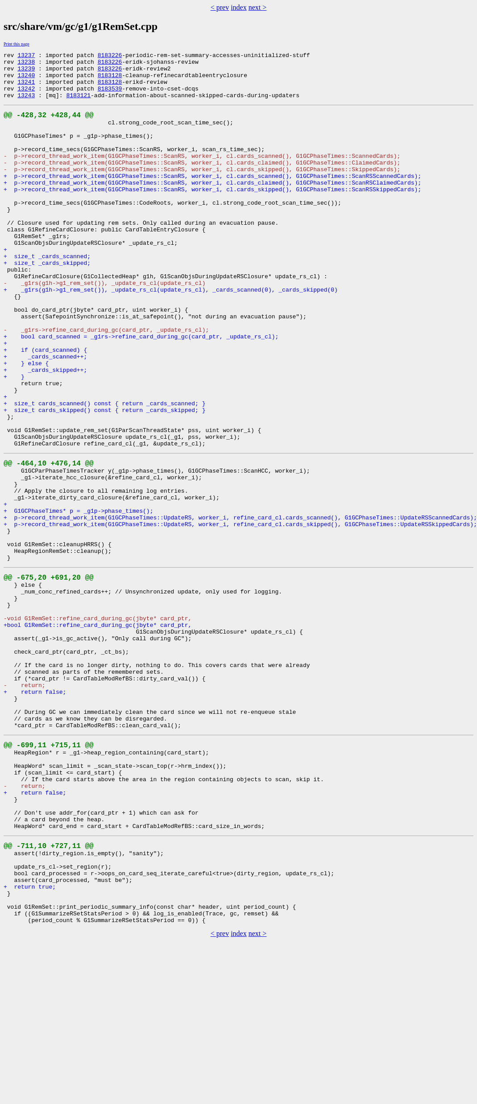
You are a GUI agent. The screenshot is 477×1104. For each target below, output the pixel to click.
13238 (26, 64)
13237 (26, 56)
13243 (26, 104)
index (239, 7)
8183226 (110, 56)
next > (258, 7)
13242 (26, 96)
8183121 (78, 104)
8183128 (110, 80)
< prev (220, 7)
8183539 (110, 96)
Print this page (16, 43)
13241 (26, 88)
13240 (26, 80)
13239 (26, 72)
